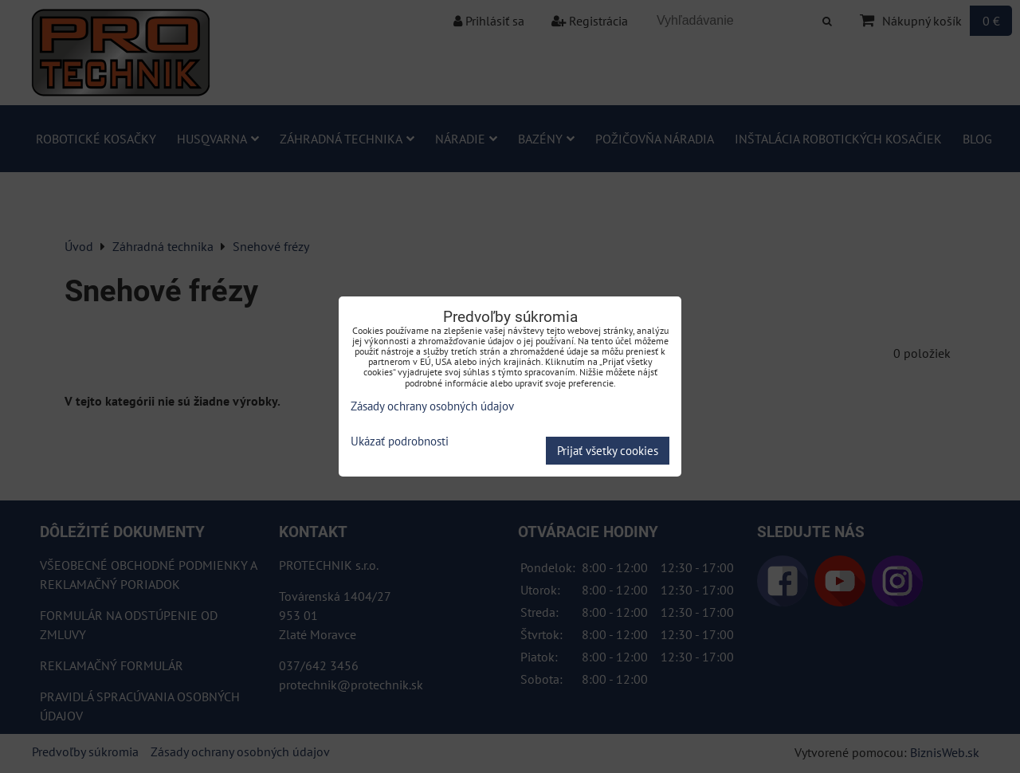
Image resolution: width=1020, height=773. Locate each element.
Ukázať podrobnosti (400, 442)
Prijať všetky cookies (607, 450)
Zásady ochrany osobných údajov (432, 406)
